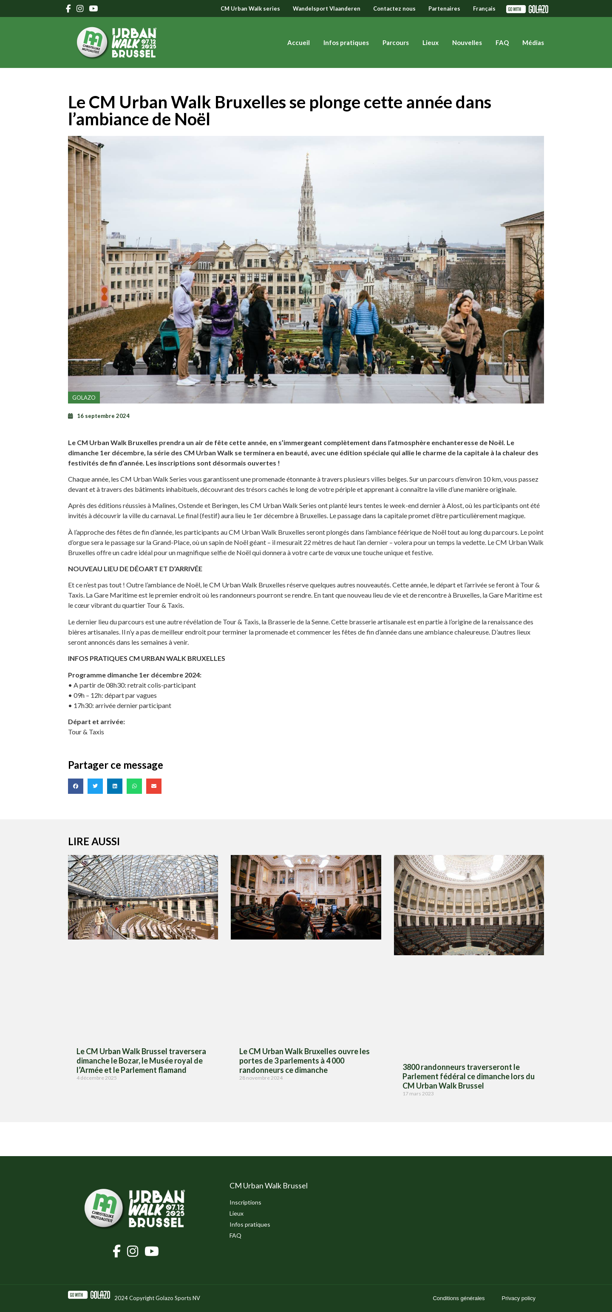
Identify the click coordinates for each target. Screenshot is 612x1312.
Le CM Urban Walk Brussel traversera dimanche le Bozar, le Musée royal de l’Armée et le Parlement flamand (141, 1060)
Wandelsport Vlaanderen (326, 8)
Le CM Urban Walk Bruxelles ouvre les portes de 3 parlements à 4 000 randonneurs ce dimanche (304, 1060)
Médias (533, 42)
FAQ (502, 42)
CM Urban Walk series (250, 8)
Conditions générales (458, 1298)
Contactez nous (394, 8)
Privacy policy (519, 1298)
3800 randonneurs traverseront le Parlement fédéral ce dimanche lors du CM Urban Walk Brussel (468, 1076)
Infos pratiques (346, 42)
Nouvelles (467, 42)
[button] (75, 786)
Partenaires (444, 8)
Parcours (395, 42)
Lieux (430, 42)
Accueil (298, 42)
